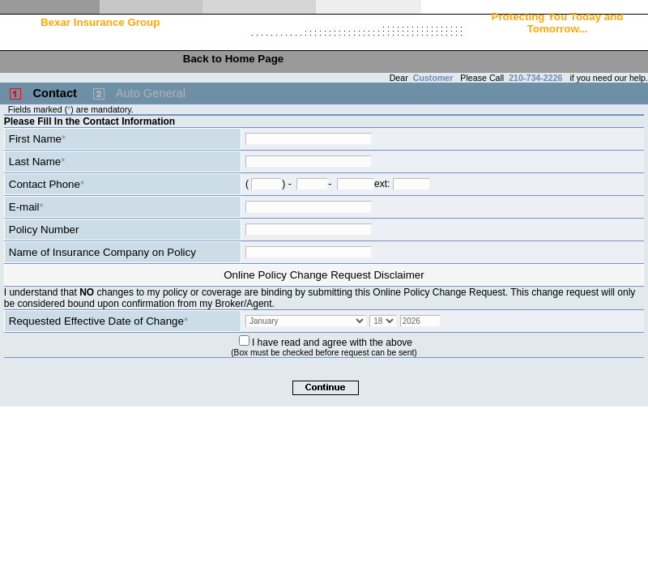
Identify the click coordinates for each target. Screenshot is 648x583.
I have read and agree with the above (332, 342)
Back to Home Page (233, 59)
